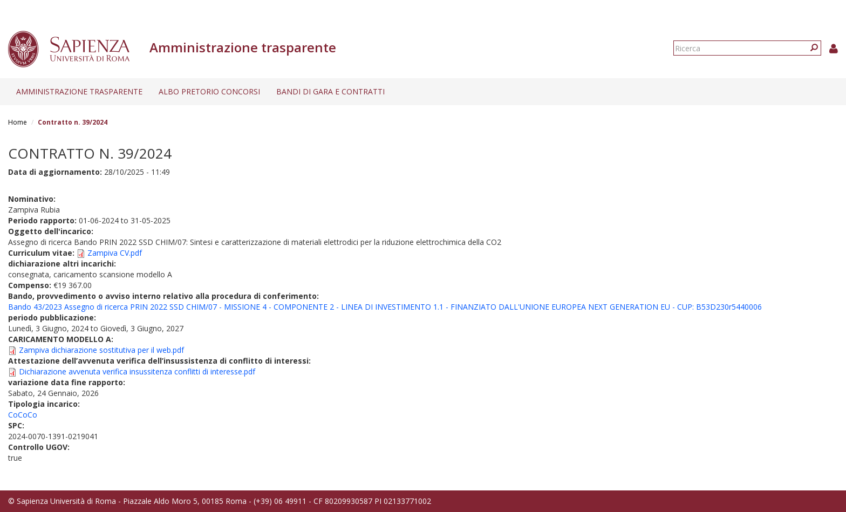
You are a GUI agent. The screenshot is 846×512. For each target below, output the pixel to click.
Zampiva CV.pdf (114, 253)
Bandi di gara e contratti (330, 91)
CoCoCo (22, 414)
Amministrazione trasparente (79, 91)
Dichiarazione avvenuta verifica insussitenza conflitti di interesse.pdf (137, 371)
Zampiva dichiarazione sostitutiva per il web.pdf (101, 350)
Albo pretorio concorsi (209, 91)
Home (17, 122)
